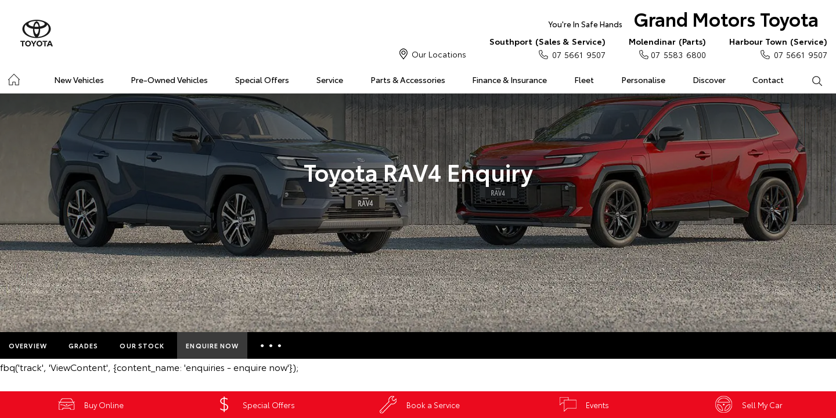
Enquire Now (212, 345)
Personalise (643, 79)
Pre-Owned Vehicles (169, 79)
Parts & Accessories (407, 79)
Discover (709, 79)
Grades (84, 345)
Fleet (584, 79)
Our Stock (142, 345)
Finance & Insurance (509, 79)
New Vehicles (79, 79)
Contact (768, 79)
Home (13, 77)
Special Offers (262, 79)
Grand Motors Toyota (684, 21)
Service (329, 79)
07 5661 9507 (547, 47)
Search (810, 80)
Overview (28, 345)
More (270, 345)
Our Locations (439, 54)
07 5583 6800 (667, 47)
